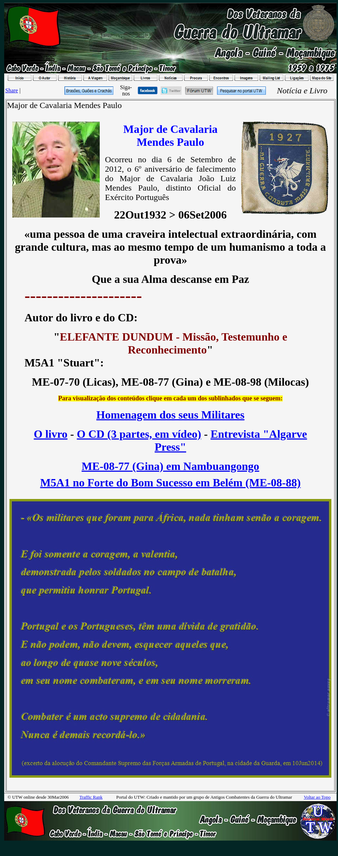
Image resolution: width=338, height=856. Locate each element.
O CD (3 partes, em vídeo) (139, 434)
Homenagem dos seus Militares (170, 414)
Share (11, 90)
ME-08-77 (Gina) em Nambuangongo (170, 466)
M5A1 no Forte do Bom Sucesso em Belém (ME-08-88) (170, 482)
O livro (51, 434)
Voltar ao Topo (317, 797)
